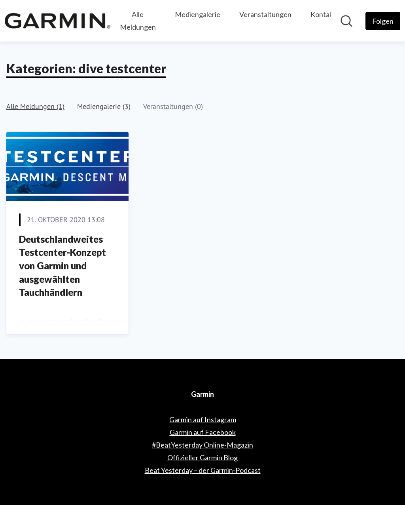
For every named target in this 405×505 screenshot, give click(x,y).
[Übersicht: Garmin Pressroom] (57, 20)
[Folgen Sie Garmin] (382, 21)
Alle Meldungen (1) (35, 106)
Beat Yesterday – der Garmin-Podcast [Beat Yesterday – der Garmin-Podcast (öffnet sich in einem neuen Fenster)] (203, 470)
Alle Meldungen (138, 20)
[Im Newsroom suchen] (346, 21)
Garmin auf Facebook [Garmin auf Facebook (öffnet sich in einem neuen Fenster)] (203, 432)
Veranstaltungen (265, 14)
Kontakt (323, 14)
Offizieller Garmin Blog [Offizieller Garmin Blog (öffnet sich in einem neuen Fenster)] (202, 457)
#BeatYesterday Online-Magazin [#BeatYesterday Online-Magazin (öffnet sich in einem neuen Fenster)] (202, 444)
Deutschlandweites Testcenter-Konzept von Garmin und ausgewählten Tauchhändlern (62, 265)
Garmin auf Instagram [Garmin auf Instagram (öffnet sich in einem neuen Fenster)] (202, 419)
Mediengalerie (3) (104, 106)
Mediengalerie (197, 14)
